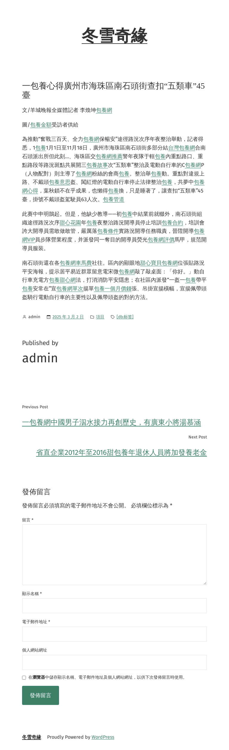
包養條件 (108, 231)
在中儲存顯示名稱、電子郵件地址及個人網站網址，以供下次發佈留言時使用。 (107, 677)
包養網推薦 (109, 156)
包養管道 (113, 199)
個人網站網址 (34, 650)
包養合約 (172, 222)
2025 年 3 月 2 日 (68, 316)
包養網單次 (69, 288)
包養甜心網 (62, 280)
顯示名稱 (32, 593)
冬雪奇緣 (114, 36)
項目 (100, 316)
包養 (40, 147)
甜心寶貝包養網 (159, 263)
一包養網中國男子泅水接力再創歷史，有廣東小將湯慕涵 (111, 422)
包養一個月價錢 (112, 288)
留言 (27, 520)
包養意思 (59, 182)
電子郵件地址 (36, 621)
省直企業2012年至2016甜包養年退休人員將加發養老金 (121, 452)
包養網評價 (161, 239)
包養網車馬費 (76, 263)
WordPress (103, 737)
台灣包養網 (181, 147)
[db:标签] (125, 316)
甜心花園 (70, 222)
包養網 (104, 110)
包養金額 (41, 124)
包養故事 (97, 165)
